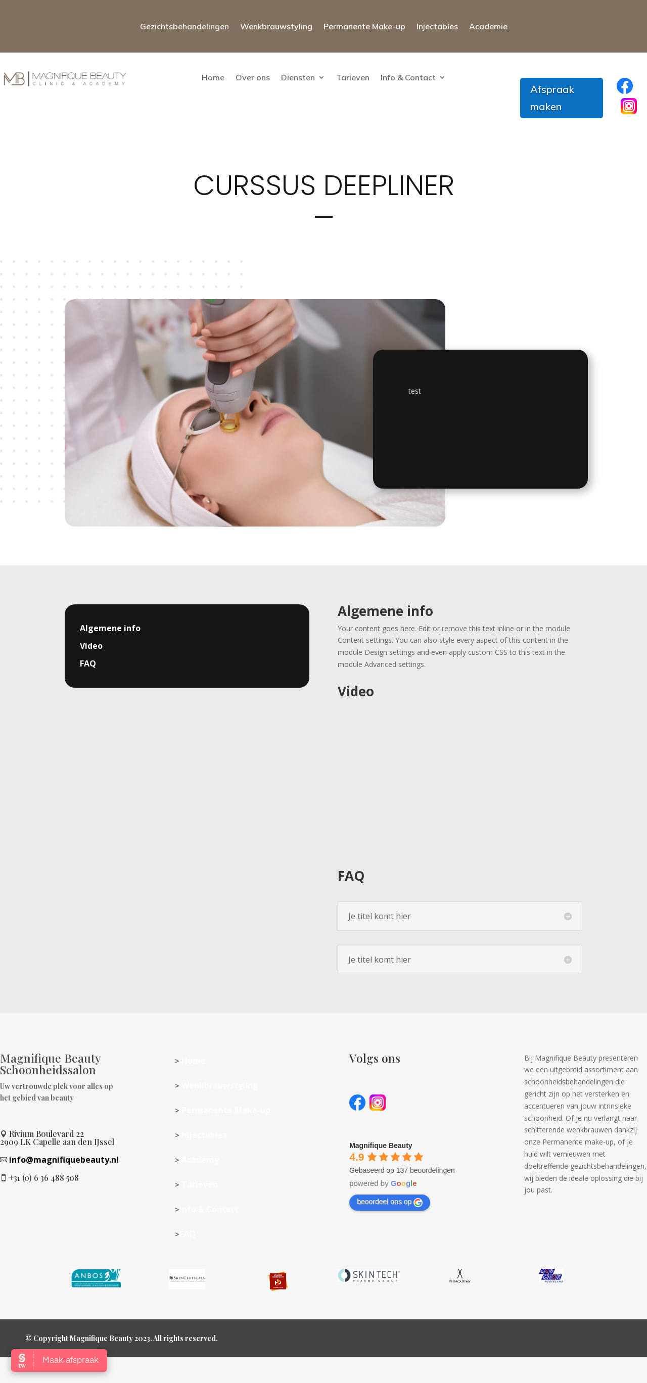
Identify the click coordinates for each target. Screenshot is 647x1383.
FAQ (88, 663)
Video (91, 645)
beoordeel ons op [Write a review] (390, 1202)
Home (213, 77)
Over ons (253, 77)
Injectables (437, 26)
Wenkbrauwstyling (276, 26)
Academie (488, 26)
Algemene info (110, 628)
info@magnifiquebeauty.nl (64, 1159)
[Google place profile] (380, 1145)
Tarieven (352, 77)
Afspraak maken (552, 98)
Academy (200, 1159)
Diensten (298, 77)
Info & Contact (408, 77)
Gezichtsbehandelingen (184, 26)
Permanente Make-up (364, 26)
